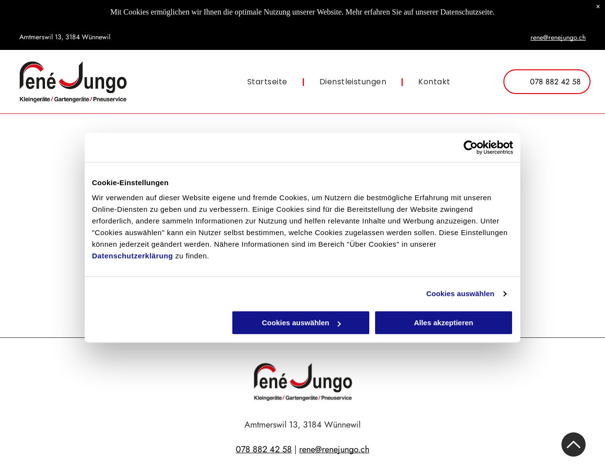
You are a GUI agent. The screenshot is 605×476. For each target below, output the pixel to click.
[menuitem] (269, 82)
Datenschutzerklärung (132, 256)
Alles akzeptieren (443, 323)
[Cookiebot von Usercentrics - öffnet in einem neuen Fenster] (470, 147)
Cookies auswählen (460, 293)
